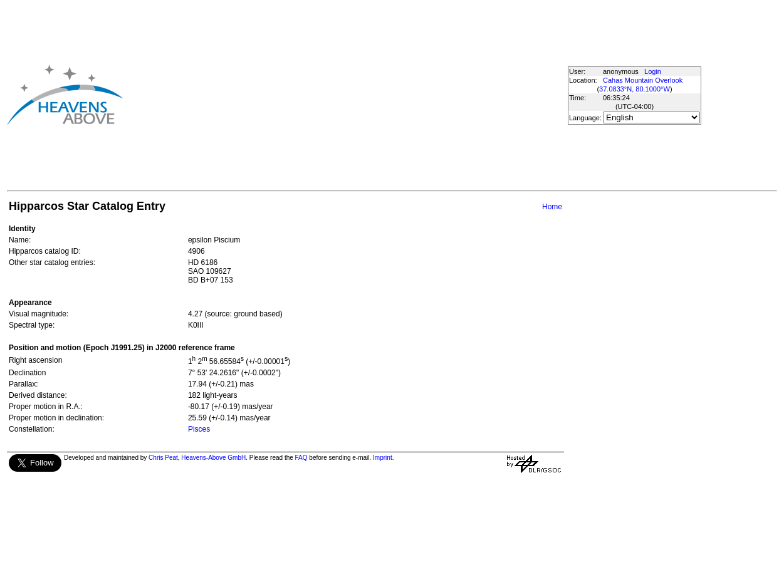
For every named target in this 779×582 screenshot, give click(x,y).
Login (652, 71)
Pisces (199, 429)
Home (552, 206)
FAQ (301, 457)
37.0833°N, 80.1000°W (634, 89)
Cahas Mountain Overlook (642, 80)
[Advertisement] (321, 94)
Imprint (382, 457)
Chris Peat (163, 457)
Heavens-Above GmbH (213, 457)
